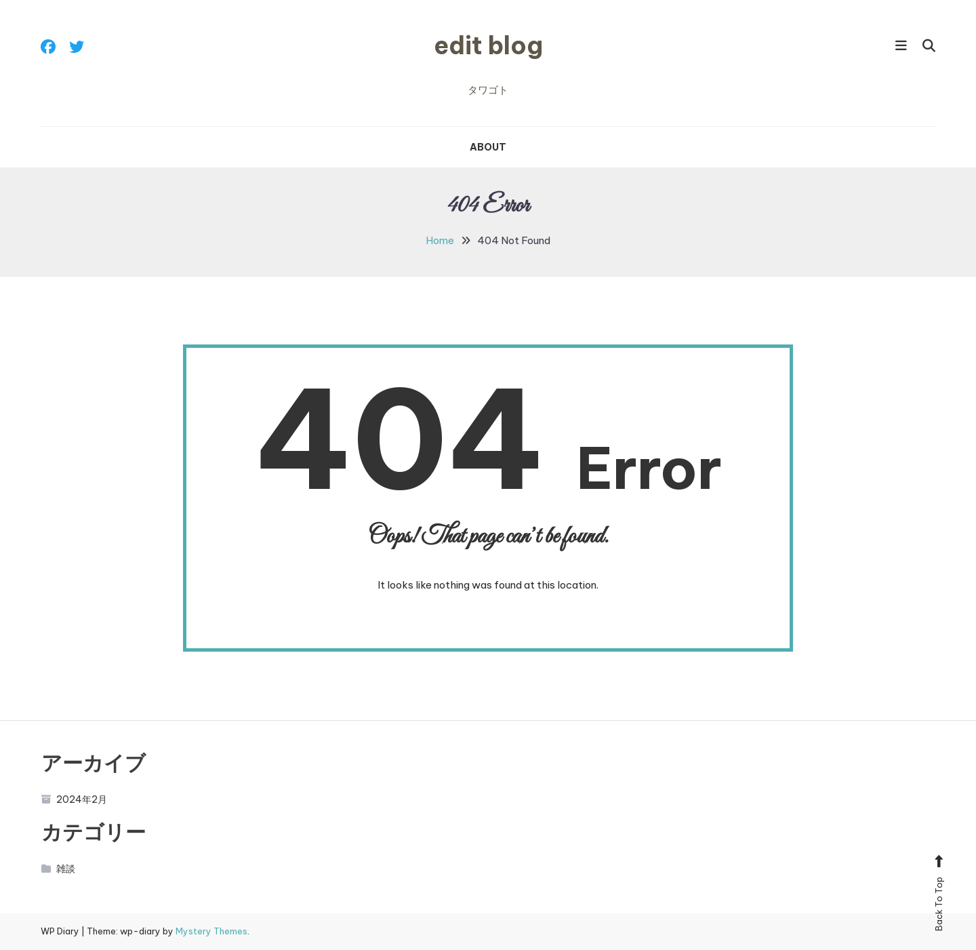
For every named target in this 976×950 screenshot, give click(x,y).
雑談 (58, 869)
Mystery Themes (211, 931)
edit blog (488, 45)
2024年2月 (74, 799)
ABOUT (488, 147)
